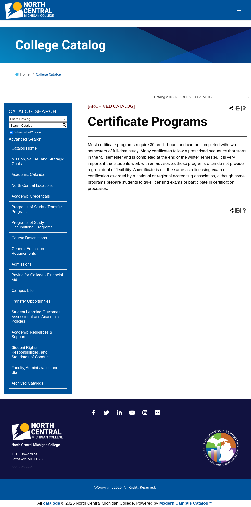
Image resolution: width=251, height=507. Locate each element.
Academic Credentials (31, 196)
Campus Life (23, 290)
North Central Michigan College (36, 445)
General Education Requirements (28, 251)
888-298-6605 (23, 466)
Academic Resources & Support (32, 334)
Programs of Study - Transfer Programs (37, 209)
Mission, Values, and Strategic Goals (38, 161)
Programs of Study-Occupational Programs (32, 224)
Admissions (22, 264)
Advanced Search (25, 139)
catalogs (51, 503)
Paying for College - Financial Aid (37, 277)
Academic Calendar (29, 175)
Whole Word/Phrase (28, 132)
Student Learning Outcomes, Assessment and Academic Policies (37, 316)
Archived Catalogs (27, 383)
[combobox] (202, 97)
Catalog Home (24, 148)
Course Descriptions (29, 238)
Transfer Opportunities (31, 301)
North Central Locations (32, 185)
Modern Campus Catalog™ (186, 503)
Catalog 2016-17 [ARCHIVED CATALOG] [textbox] (183, 97)
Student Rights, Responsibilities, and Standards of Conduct (31, 352)
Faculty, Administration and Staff (35, 370)
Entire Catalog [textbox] (20, 119)
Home (25, 74)
